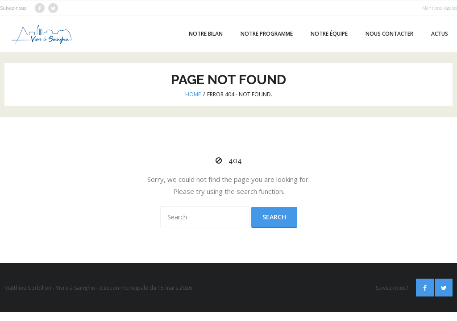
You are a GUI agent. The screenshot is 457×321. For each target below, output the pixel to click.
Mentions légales (439, 8)
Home (193, 94)
